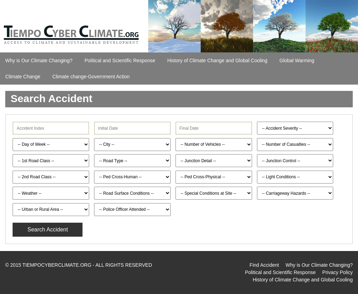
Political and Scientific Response (120, 60)
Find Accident (264, 265)
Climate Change (22, 76)
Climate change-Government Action (91, 76)
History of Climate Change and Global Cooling (217, 60)
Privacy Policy (337, 272)
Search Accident (48, 229)
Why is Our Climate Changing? (38, 60)
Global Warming (296, 60)
